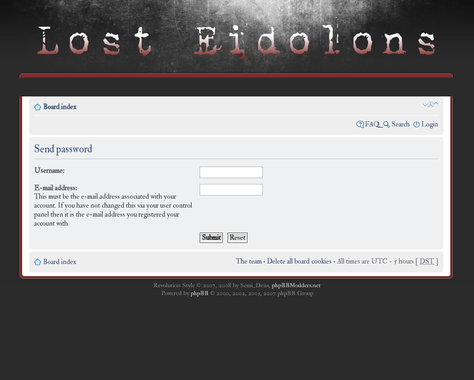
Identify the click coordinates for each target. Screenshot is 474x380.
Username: (49, 171)
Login (429, 124)
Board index (59, 107)
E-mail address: (55, 188)
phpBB (200, 293)
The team (249, 261)
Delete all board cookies (299, 261)
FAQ (372, 124)
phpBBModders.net (296, 285)
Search (400, 124)
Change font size (430, 104)
